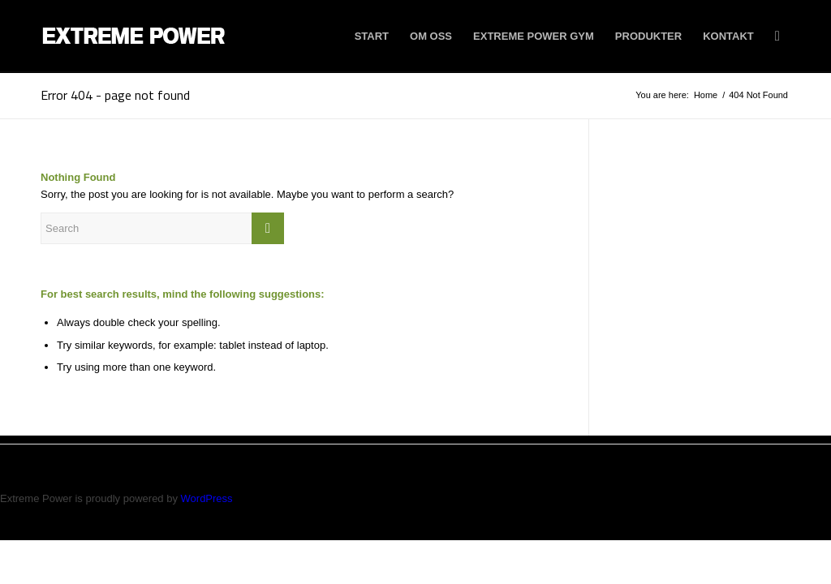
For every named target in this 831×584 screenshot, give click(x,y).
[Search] (777, 36)
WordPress (207, 498)
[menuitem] (371, 36)
